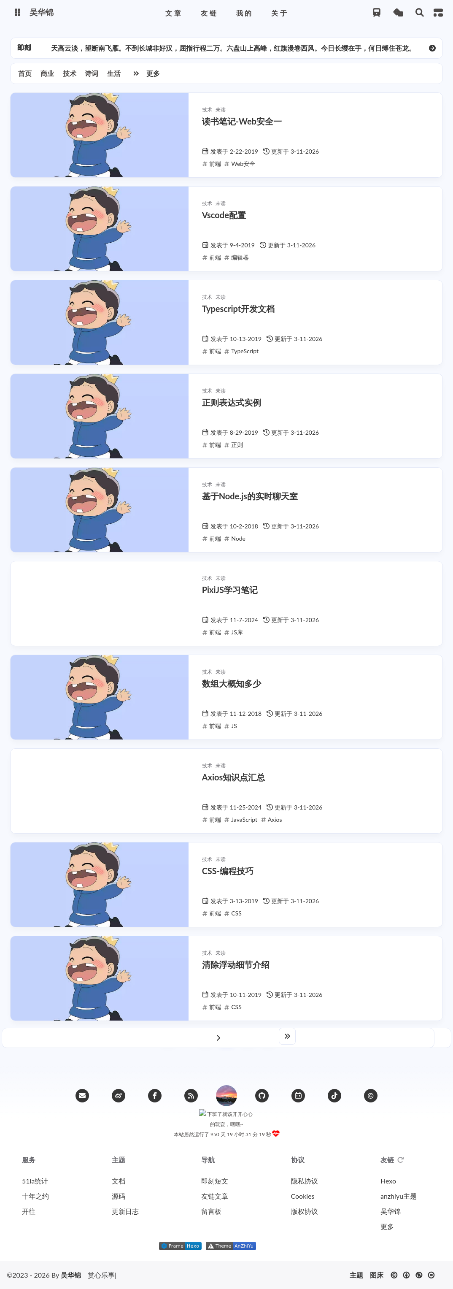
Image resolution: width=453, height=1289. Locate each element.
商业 (47, 77)
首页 (25, 77)
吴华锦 (390, 1211)
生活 (114, 77)
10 (268, 1041)
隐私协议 (304, 1181)
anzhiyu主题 (398, 1196)
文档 (118, 1181)
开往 (28, 1211)
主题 (356, 1275)
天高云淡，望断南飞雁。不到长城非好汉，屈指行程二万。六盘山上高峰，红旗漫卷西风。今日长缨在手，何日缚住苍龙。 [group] (233, 52)
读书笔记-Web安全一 (242, 125)
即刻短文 (214, 1181)
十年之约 (35, 1196)
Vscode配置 (224, 219)
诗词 (91, 77)
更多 (153, 77)
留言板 (211, 1211)
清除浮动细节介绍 (236, 969)
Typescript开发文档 (238, 313)
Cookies (303, 1196)
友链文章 (214, 1196)
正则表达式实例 (231, 406)
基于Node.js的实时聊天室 (250, 500)
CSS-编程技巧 (228, 875)
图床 (376, 1275)
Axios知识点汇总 (233, 781)
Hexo (388, 1181)
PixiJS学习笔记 (230, 594)
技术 (69, 77)
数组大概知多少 (231, 687)
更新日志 (125, 1211)
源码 (118, 1196)
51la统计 (35, 1181)
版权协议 (304, 1211)
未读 (221, 114)
